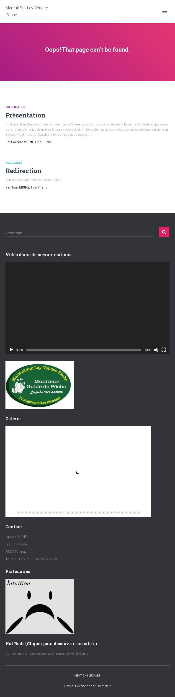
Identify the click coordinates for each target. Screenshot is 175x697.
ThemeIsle (103, 686)
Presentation (15, 107)
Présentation (25, 115)
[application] (87, 308)
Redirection (23, 170)
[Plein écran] (163, 349)
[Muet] (156, 349)
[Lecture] (11, 349)
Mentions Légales (87, 675)
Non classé (13, 162)
